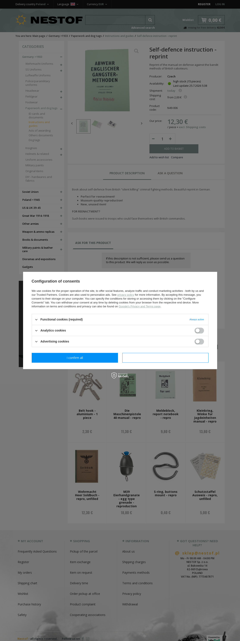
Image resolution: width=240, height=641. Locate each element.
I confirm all (165, 358)
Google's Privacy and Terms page (139, 306)
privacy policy (125, 294)
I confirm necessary (74, 358)
